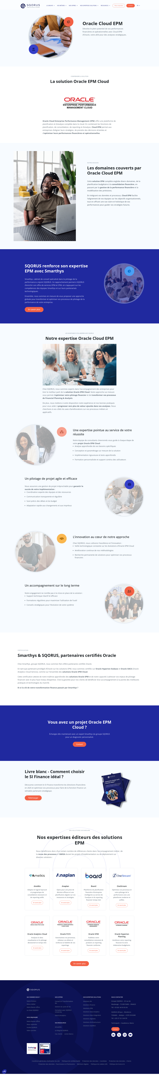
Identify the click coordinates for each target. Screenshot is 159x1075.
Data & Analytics (60, 1017)
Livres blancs (68, 1035)
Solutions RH (87, 1002)
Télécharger (33, 799)
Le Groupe (50, 5)
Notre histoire (31, 1002)
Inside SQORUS (32, 1028)
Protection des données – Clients (120, 1062)
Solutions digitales (89, 1020)
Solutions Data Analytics (91, 1013)
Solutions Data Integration (92, 1016)
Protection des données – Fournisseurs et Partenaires (57, 1065)
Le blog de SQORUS (61, 1032)
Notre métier (31, 1005)
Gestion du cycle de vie (63, 1008)
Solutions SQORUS (89, 1027)
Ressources (105, 5)
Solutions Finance (89, 1006)
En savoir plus (37, 904)
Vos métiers (62, 5)
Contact (130, 5)
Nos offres (73, 5)
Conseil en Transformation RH (64, 1003)
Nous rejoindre (119, 5)
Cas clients (58, 1035)
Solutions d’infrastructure (91, 1023)
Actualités (58, 1028)
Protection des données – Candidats (94, 1062)
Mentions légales (83, 1065)
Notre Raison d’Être (33, 1008)
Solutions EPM (88, 1009)
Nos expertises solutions (89, 5)
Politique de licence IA (117, 1065)
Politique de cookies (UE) (99, 1065)
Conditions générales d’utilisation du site (46, 1062)
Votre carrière (31, 1032)
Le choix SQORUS (32, 1011)
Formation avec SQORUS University (63, 1012)
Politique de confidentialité (71, 1062)
